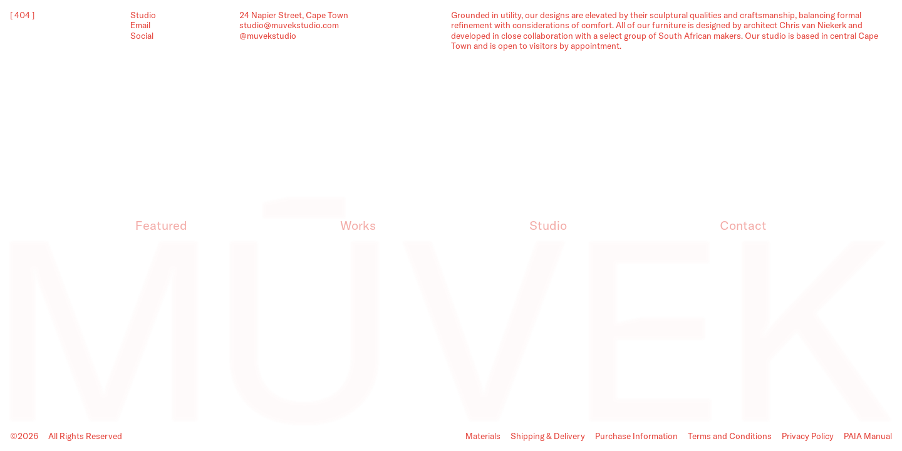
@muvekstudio (267, 36)
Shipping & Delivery (548, 436)
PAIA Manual (868, 436)
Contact (743, 225)
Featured (161, 225)
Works (358, 225)
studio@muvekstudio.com (289, 25)
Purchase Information (636, 436)
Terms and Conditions (730, 436)
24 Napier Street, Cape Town (293, 15)
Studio (548, 225)
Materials (482, 436)
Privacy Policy (808, 436)
